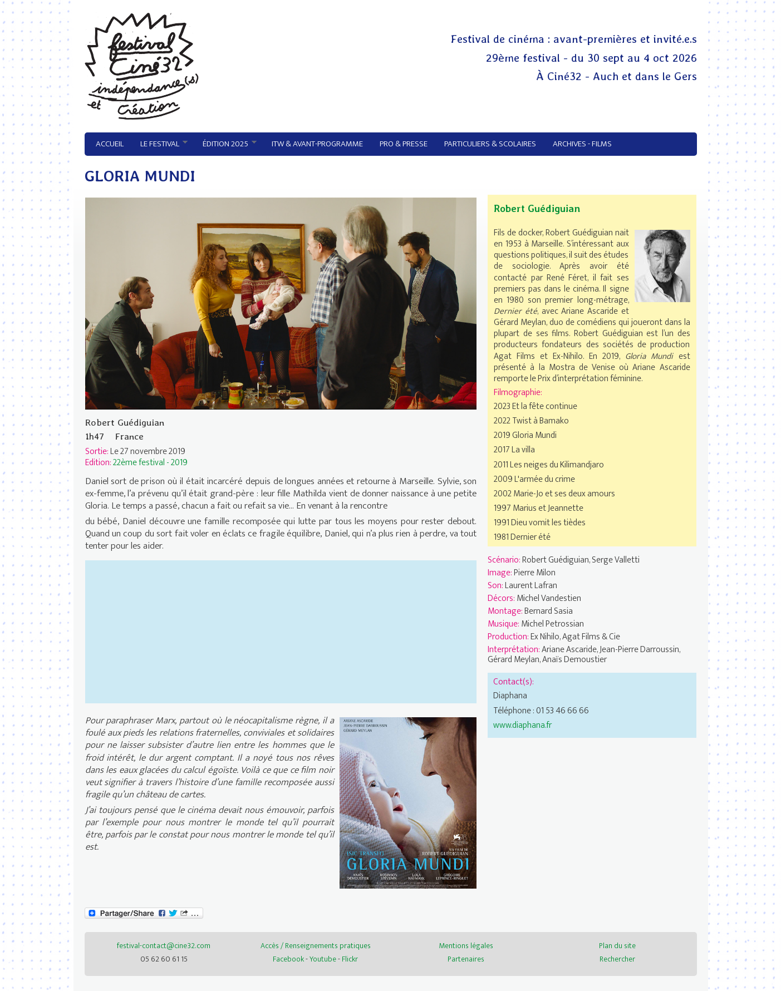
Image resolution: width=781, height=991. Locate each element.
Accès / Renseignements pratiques (316, 945)
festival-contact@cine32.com (163, 945)
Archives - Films (582, 144)
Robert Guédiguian (537, 208)
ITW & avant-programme (317, 144)
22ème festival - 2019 (150, 462)
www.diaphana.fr (522, 725)
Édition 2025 (225, 144)
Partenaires (466, 959)
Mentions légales (466, 945)
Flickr (350, 959)
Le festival (160, 144)
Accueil (110, 144)
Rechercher (617, 959)
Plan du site (617, 945)
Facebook (288, 959)
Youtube (323, 959)
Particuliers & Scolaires (490, 144)
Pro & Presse (404, 144)
